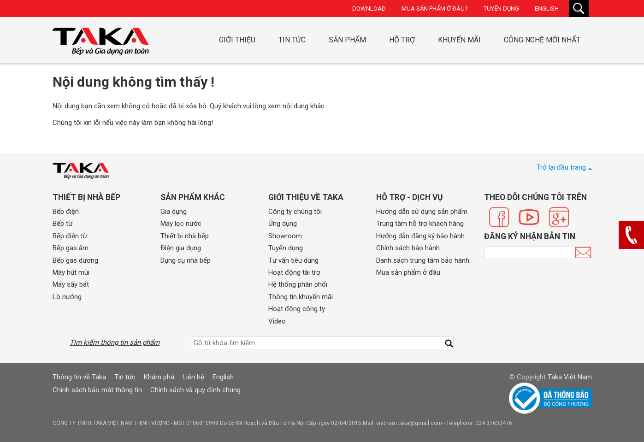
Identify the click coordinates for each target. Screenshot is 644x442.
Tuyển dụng (501, 8)
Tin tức (292, 39)
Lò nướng (67, 297)
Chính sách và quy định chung (195, 390)
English (547, 8)
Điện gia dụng (180, 248)
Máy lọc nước (180, 223)
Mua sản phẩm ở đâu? (435, 8)
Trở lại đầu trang (561, 167)
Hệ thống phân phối (297, 284)
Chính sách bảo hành (408, 248)
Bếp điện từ (70, 236)
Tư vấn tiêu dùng (293, 260)
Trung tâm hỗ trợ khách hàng (420, 223)
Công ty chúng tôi (295, 211)
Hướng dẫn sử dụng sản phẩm (421, 211)
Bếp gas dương (75, 260)
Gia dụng (173, 211)
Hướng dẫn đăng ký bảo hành (420, 236)
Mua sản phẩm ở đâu (408, 272)
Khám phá (159, 377)
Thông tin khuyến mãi (300, 297)
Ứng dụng (282, 223)
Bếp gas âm (71, 248)
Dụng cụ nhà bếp (185, 260)
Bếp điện (66, 211)
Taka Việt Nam (570, 377)
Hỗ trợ (402, 39)
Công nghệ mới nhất (542, 39)
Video (277, 321)
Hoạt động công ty (296, 309)
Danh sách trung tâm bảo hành (422, 260)
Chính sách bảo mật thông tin (97, 390)
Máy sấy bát (71, 284)
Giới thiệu (237, 39)
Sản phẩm (347, 39)
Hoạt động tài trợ (294, 272)
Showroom (285, 236)
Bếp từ (62, 223)
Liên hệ (193, 377)
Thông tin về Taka (79, 377)
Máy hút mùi (71, 272)
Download (369, 8)
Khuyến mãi (459, 39)
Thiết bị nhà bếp (184, 236)
